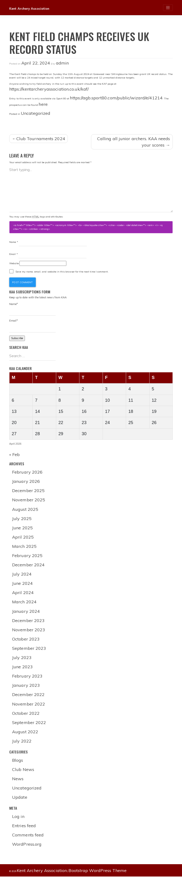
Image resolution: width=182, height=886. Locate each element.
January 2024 (26, 616)
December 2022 (28, 701)
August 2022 (25, 739)
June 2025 (22, 532)
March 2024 (24, 607)
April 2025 (23, 541)
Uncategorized (35, 113)
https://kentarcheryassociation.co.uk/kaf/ (49, 89)
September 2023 (29, 654)
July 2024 (22, 579)
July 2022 (22, 749)
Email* (32, 328)
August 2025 (25, 513)
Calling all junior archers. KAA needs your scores (133, 142)
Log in (18, 825)
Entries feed (24, 834)
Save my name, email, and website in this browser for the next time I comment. (62, 272)
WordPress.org (27, 853)
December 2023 (28, 626)
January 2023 (26, 692)
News (18, 787)
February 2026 (27, 475)
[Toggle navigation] (168, 7)
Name (13, 242)
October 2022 (26, 720)
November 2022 (28, 711)
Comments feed (28, 844)
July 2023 (22, 664)
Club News (23, 777)
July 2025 (22, 522)
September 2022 (29, 730)
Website (14, 264)
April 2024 (23, 598)
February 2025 (27, 560)
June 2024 (22, 588)
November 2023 (28, 635)
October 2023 (26, 645)
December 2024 (28, 569)
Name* (32, 311)
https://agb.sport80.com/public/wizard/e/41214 (116, 98)
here (43, 104)
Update (19, 806)
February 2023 (27, 683)
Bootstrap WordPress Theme (97, 879)
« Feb (14, 457)
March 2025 (24, 551)
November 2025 (28, 503)
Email (13, 255)
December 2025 (28, 494)
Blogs (17, 768)
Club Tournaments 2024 (40, 138)
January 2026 (26, 484)
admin (62, 63)
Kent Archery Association (30, 8)
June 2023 (22, 673)
